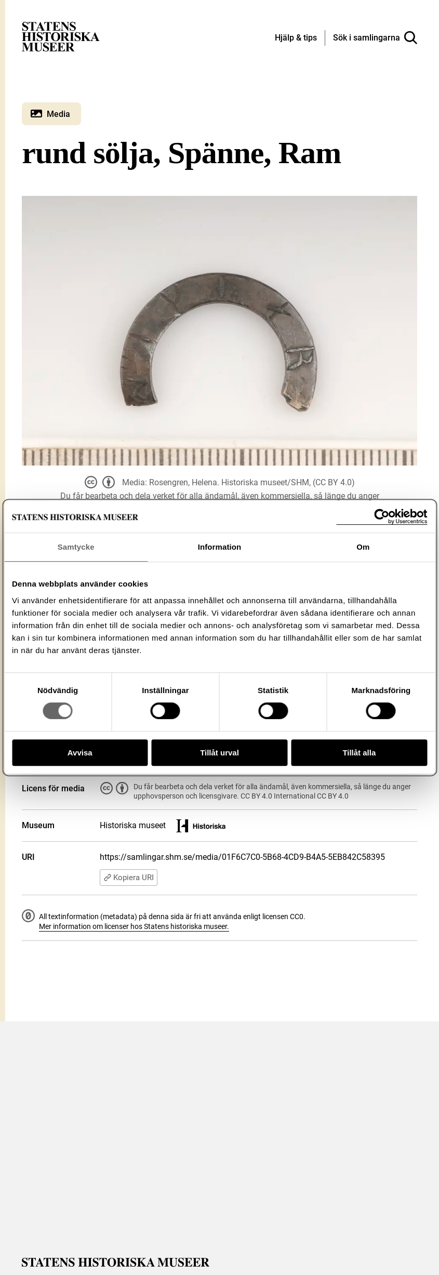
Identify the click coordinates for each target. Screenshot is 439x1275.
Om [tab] (362, 546)
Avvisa (80, 752)
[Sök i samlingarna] (375, 38)
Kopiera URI (128, 877)
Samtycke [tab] (76, 546)
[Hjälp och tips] (296, 38)
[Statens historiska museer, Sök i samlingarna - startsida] (61, 36)
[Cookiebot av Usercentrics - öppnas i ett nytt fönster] (381, 517)
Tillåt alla (359, 752)
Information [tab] (220, 546)
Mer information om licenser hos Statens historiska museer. (134, 926)
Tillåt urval (219, 752)
